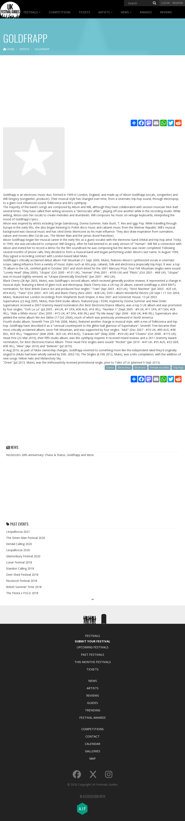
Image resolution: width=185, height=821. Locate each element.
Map (92, 758)
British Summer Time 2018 (24, 587)
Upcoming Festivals (92, 647)
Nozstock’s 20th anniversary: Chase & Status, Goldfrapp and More (50, 455)
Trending (92, 710)
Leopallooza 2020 (18, 550)
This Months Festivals (92, 662)
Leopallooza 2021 (18, 532)
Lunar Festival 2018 (19, 562)
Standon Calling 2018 (20, 568)
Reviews (166, 12)
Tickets (84, 12)
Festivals (32, 12)
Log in (165, 3)
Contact (92, 736)
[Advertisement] (92, 88)
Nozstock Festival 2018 (21, 581)
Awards (146, 12)
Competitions (59, 12)
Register (178, 3)
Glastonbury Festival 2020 (23, 556)
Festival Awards (92, 717)
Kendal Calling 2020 (19, 544)
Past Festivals (92, 654)
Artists (105, 12)
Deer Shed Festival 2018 (22, 575)
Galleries (92, 751)
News (126, 12)
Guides (92, 703)
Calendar (92, 744)
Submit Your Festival (92, 641)
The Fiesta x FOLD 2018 (22, 593)
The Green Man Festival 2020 (25, 538)
